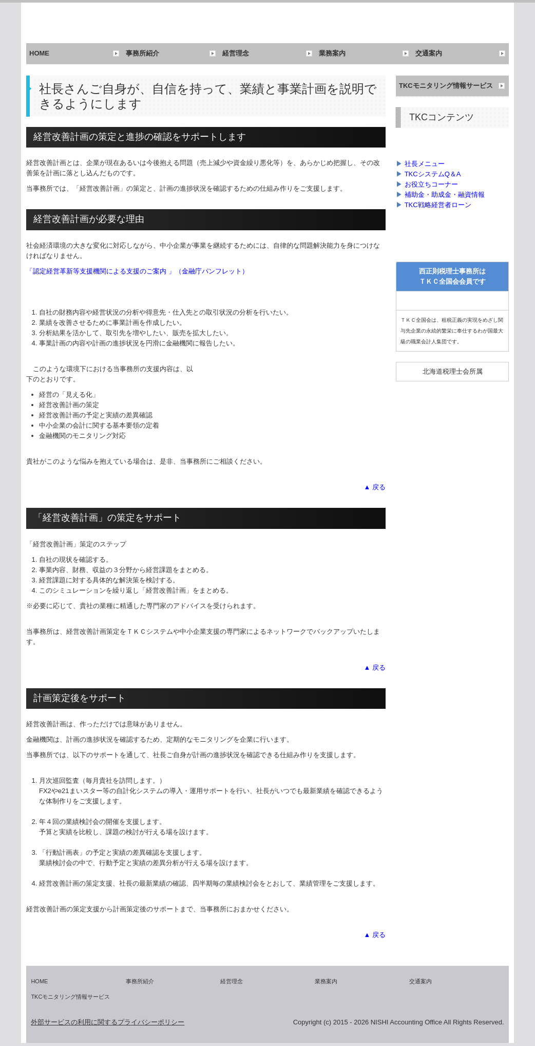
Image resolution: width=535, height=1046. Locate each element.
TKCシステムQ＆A (433, 174)
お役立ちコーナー (431, 184)
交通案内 (428, 53)
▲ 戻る (375, 487)
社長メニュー (425, 164)
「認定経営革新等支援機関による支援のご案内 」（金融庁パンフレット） (137, 271)
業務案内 (332, 53)
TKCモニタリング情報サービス (446, 85)
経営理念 (235, 53)
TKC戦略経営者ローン (438, 205)
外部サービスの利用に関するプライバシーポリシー (107, 1022)
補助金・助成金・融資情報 (445, 194)
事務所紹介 (142, 53)
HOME (39, 53)
